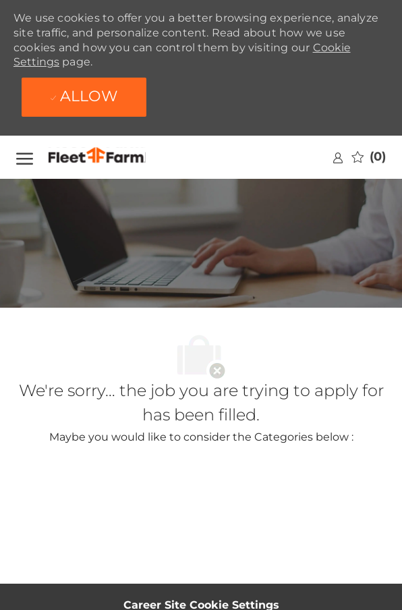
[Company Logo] (114, 157)
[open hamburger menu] (24, 157)
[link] (338, 157)
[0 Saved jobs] (368, 156)
